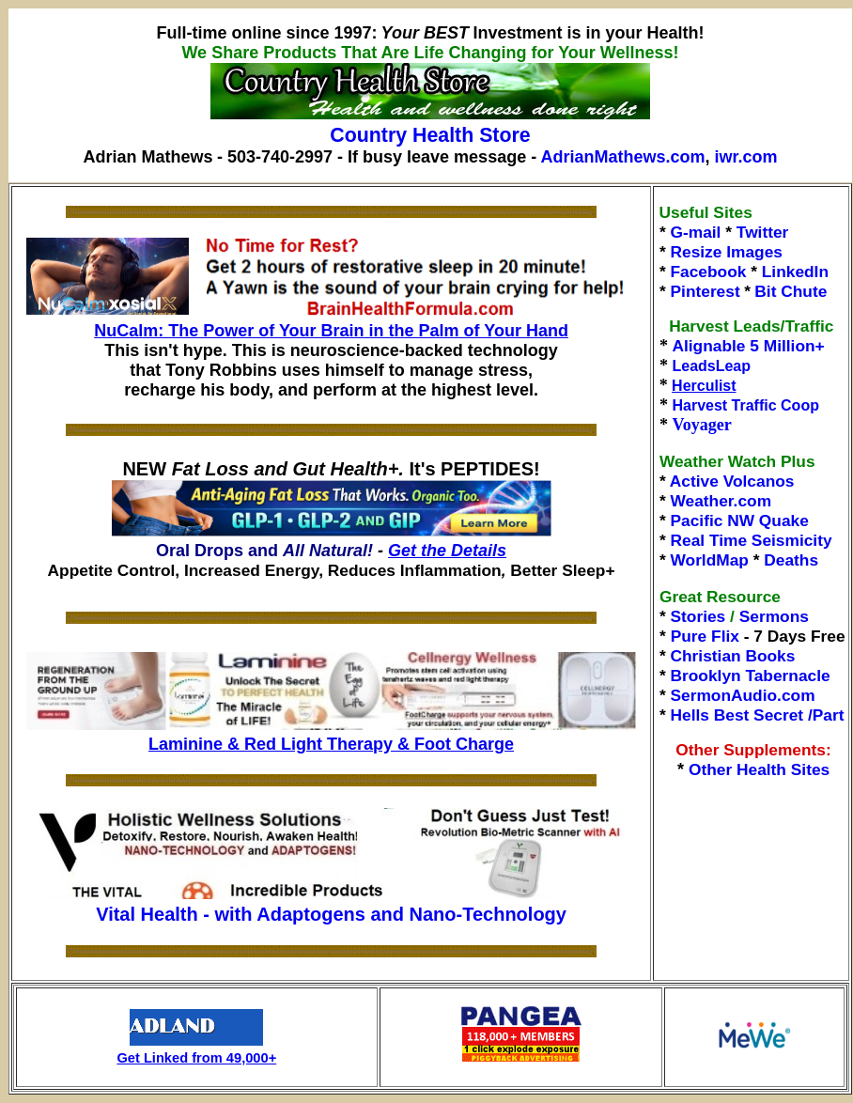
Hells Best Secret (737, 715)
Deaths (791, 560)
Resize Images (727, 251)
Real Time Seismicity (751, 540)
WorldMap (710, 560)
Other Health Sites (759, 769)
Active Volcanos (732, 481)
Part (829, 715)
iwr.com (746, 157)
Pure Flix (705, 636)
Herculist (704, 386)
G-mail (696, 232)
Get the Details (447, 550)
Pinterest (705, 291)
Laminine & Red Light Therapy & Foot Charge (331, 744)
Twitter (763, 232)
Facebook (709, 271)
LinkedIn (795, 271)
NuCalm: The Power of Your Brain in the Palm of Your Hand (331, 330)
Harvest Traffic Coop (745, 405)
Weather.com (721, 500)
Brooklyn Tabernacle (750, 675)
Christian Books (733, 655)
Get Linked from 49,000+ (196, 1057)
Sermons (774, 616)
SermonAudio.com (743, 695)
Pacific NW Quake (740, 520)
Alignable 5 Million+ (748, 345)
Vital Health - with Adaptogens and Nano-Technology (331, 914)
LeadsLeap (711, 366)
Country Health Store (430, 135)
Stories (698, 616)
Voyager (701, 424)
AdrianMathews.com (623, 157)
